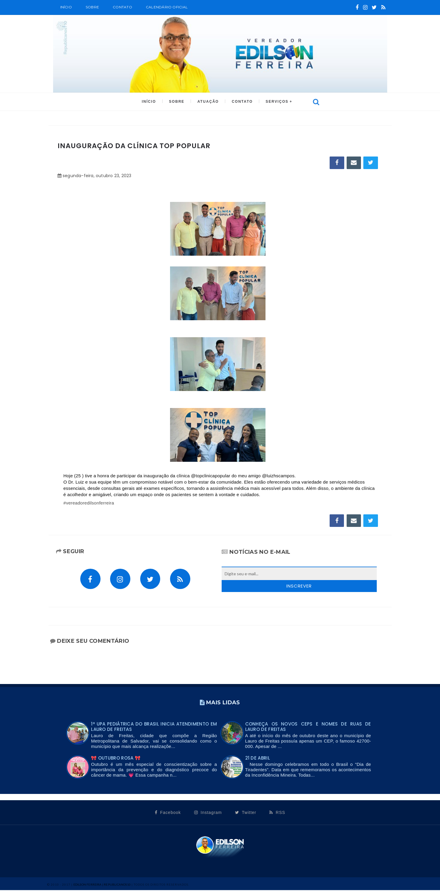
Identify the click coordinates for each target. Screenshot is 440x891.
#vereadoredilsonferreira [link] (89, 503)
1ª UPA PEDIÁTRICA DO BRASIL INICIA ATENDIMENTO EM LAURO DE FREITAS (154, 728)
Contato (122, 7)
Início (66, 7)
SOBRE (92, 7)
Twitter (245, 813)
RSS (277, 813)
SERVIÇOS (275, 102)
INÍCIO (150, 102)
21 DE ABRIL (257, 759)
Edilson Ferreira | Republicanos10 (102, 885)
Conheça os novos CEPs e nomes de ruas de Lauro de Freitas (308, 728)
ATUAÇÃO (208, 102)
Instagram (208, 813)
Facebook (168, 813)
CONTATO (241, 102)
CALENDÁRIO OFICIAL (167, 7)
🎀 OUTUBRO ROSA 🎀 (116, 759)
